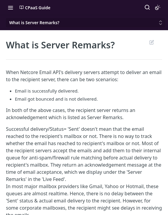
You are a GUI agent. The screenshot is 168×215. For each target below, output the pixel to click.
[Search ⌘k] (147, 7)
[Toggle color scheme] (157, 7)
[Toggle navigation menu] (10, 7)
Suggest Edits (151, 42)
